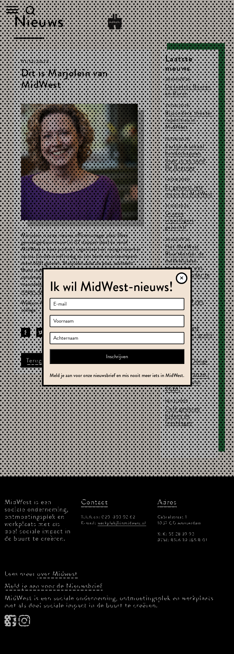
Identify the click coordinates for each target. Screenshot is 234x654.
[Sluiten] (181, 278)
